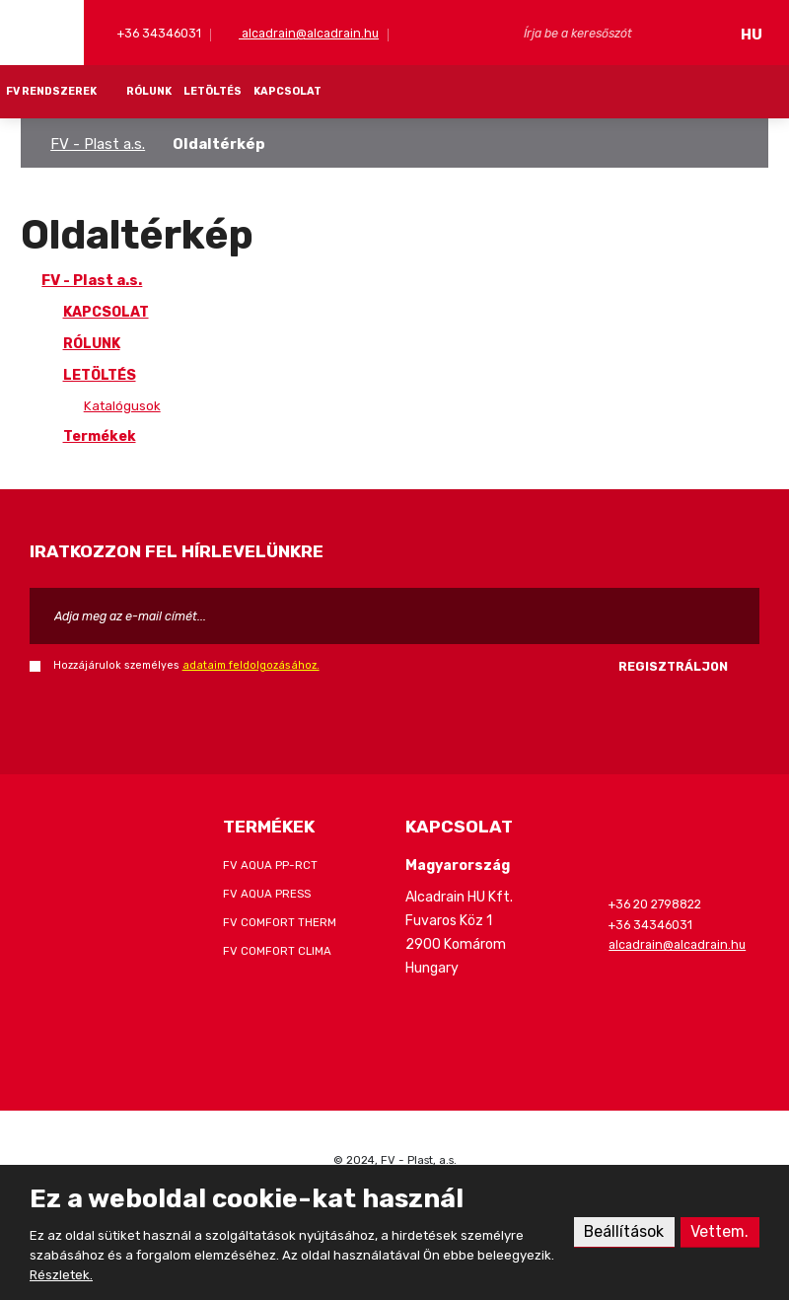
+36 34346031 (157, 33)
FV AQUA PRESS (267, 894)
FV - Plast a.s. (97, 144)
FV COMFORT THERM (279, 922)
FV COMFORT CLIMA (277, 951)
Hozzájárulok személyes (186, 665)
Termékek (99, 436)
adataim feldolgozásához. (251, 665)
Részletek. (61, 1274)
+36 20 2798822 (655, 904)
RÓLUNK (149, 91)
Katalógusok (122, 405)
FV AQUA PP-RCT (270, 865)
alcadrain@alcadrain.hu (309, 33)
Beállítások (623, 1231)
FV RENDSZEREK (51, 91)
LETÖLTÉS (212, 91)
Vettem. (719, 1231)
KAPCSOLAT (287, 91)
